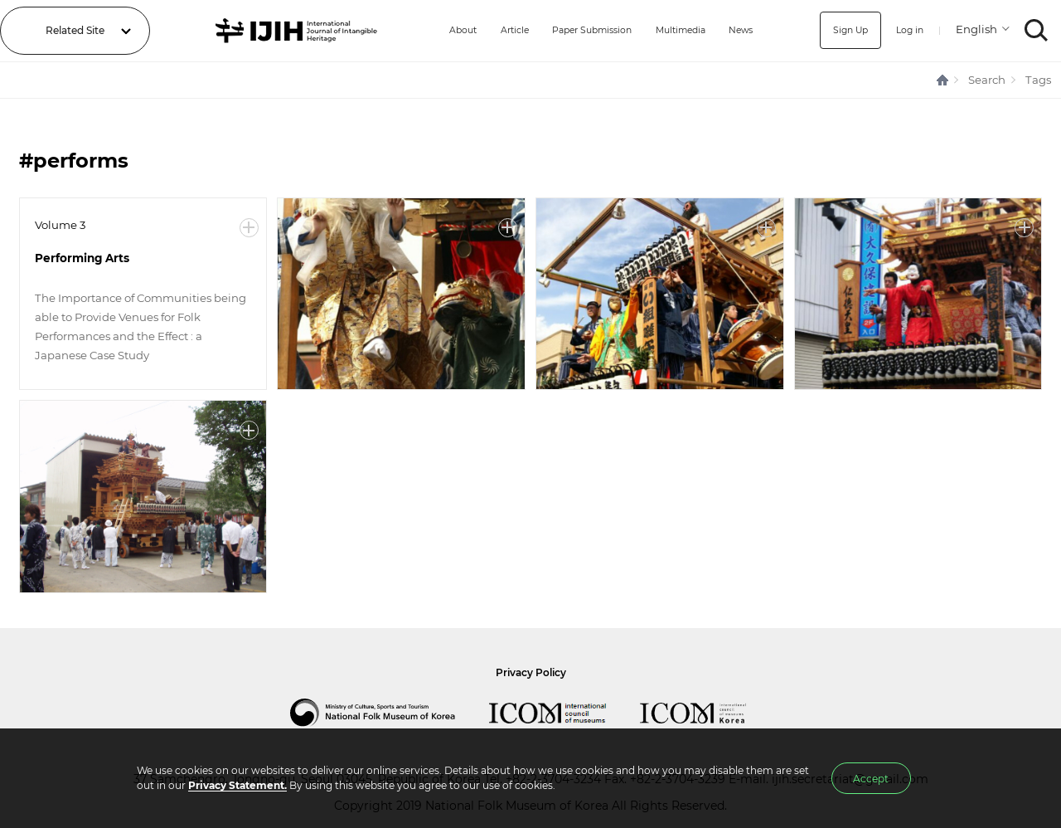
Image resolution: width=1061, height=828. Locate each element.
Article (495, 30)
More (249, 227)
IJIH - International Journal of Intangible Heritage (286, 30)
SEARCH (1036, 30)
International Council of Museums (564, 712)
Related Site (75, 30)
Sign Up (844, 30)
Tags (1038, 79)
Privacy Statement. (237, 785)
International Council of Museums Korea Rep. (709, 712)
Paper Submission (580, 30)
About (439, 30)
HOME (943, 80)
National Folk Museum (389, 712)
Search (986, 79)
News (743, 30)
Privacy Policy (531, 672)
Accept (871, 778)
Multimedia (677, 30)
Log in (907, 30)
